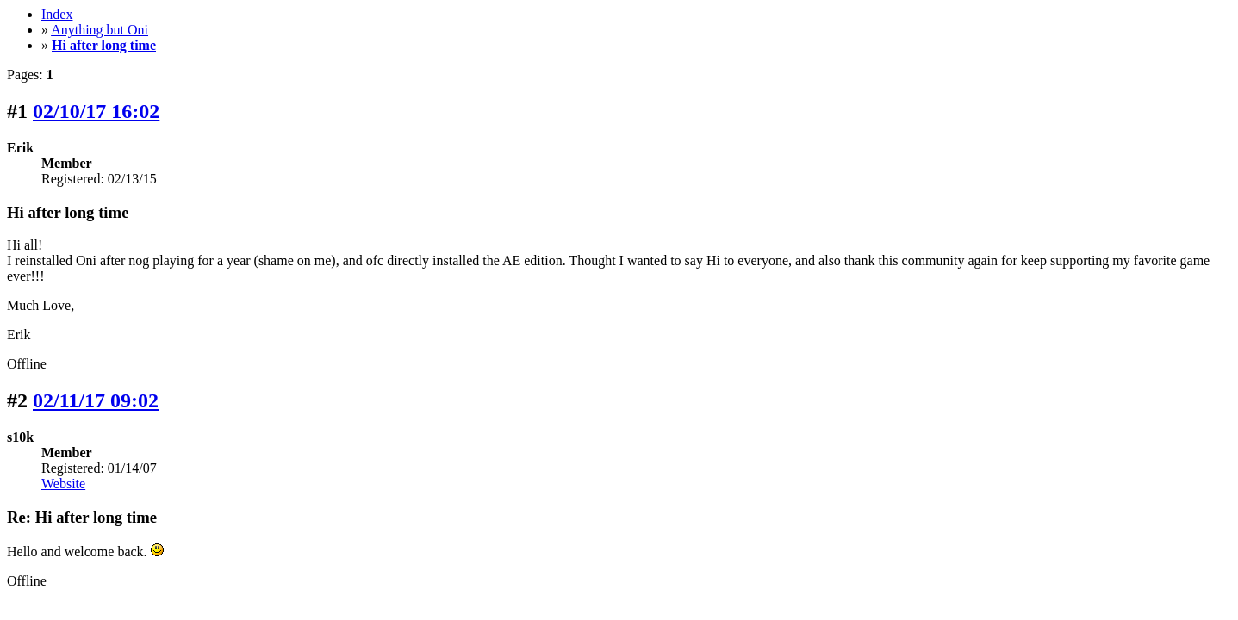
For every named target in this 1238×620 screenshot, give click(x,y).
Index (56, 14)
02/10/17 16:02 (96, 111)
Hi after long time (104, 45)
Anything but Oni (99, 29)
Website (63, 483)
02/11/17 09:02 (96, 400)
